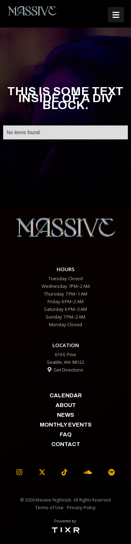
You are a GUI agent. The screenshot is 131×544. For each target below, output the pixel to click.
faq (66, 434)
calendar (66, 395)
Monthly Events (66, 425)
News (65, 415)
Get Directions (65, 370)
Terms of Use (49, 507)
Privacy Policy (81, 507)
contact (65, 444)
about (66, 405)
